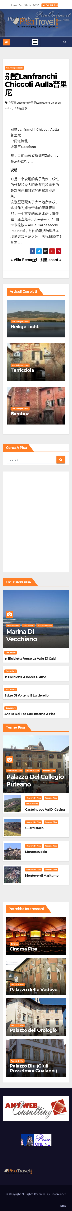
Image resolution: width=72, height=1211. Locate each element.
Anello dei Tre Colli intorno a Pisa (29, 714)
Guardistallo (34, 828)
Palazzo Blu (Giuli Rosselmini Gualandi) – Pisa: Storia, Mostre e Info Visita (35, 1073)
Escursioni (28, 625)
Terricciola (22, 370)
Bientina (20, 413)
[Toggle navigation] (35, 42)
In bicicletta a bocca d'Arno (25, 677)
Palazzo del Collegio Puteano (35, 780)
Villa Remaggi (24, 260)
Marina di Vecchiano (21, 635)
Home (62, 1205)
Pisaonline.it (58, 1194)
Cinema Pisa (23, 949)
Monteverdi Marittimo (41, 875)
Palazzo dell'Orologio (33, 1030)
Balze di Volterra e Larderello (26, 695)
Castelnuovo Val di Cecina (45, 809)
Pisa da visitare (45, 625)
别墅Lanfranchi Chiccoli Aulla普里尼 (36, 84)
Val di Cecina (32, 804)
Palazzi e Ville (32, 771)
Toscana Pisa (49, 771)
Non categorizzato (14, 68)
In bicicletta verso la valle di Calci (30, 658)
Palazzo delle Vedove (33, 989)
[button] (64, 42)
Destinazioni (13, 625)
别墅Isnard (50, 260)
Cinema (14, 944)
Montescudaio (36, 852)
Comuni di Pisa (14, 771)
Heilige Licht (24, 326)
